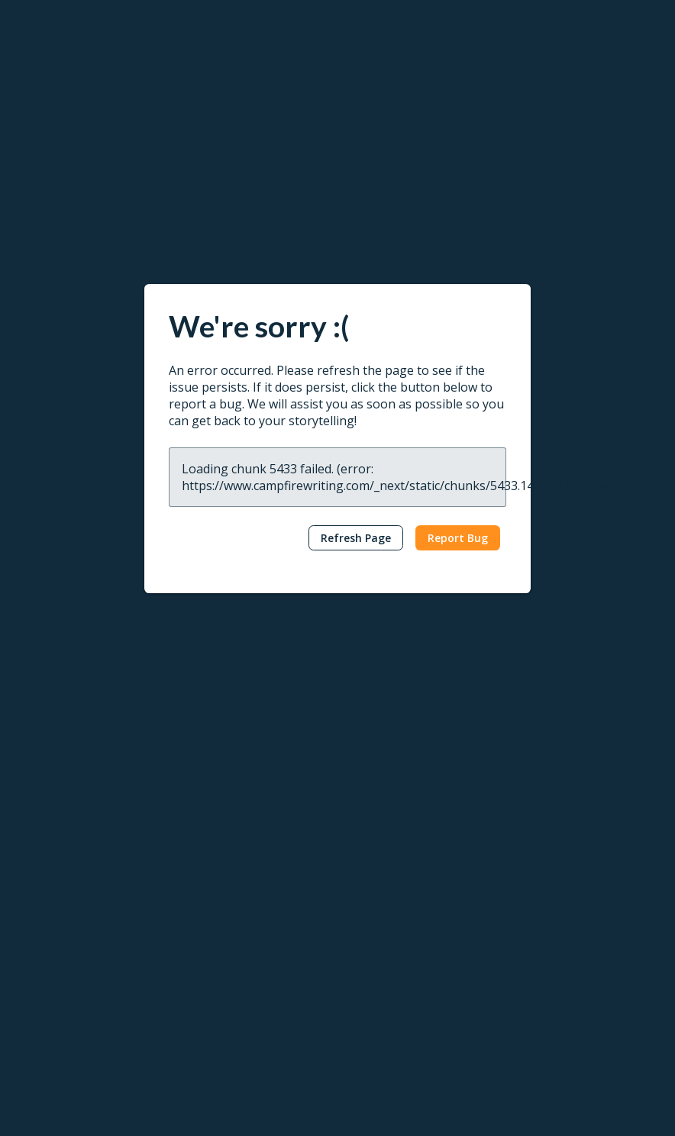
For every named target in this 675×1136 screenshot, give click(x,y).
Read (202, 766)
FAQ (520, 889)
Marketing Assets (227, 1020)
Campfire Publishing (558, 971)
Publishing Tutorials (557, 815)
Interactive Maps (62, 912)
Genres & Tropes (389, 889)
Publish (210, 922)
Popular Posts (381, 815)
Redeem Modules (64, 986)
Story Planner (54, 889)
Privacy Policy (45, 1074)
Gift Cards (208, 840)
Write (42, 766)
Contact (538, 922)
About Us (532, 947)
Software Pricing (61, 937)
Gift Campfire (54, 961)
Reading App (215, 792)
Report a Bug (542, 864)
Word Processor (61, 815)
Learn (368, 766)
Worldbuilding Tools (70, 840)
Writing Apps (52, 792)
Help (526, 766)
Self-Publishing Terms (237, 971)
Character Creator (65, 864)
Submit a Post (381, 912)
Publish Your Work (229, 947)
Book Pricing (215, 889)
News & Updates (389, 840)
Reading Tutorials (552, 840)
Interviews (372, 864)
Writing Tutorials (549, 792)
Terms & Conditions (142, 1074)
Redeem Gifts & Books (241, 864)
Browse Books (220, 815)
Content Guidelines (230, 996)
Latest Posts (378, 792)
